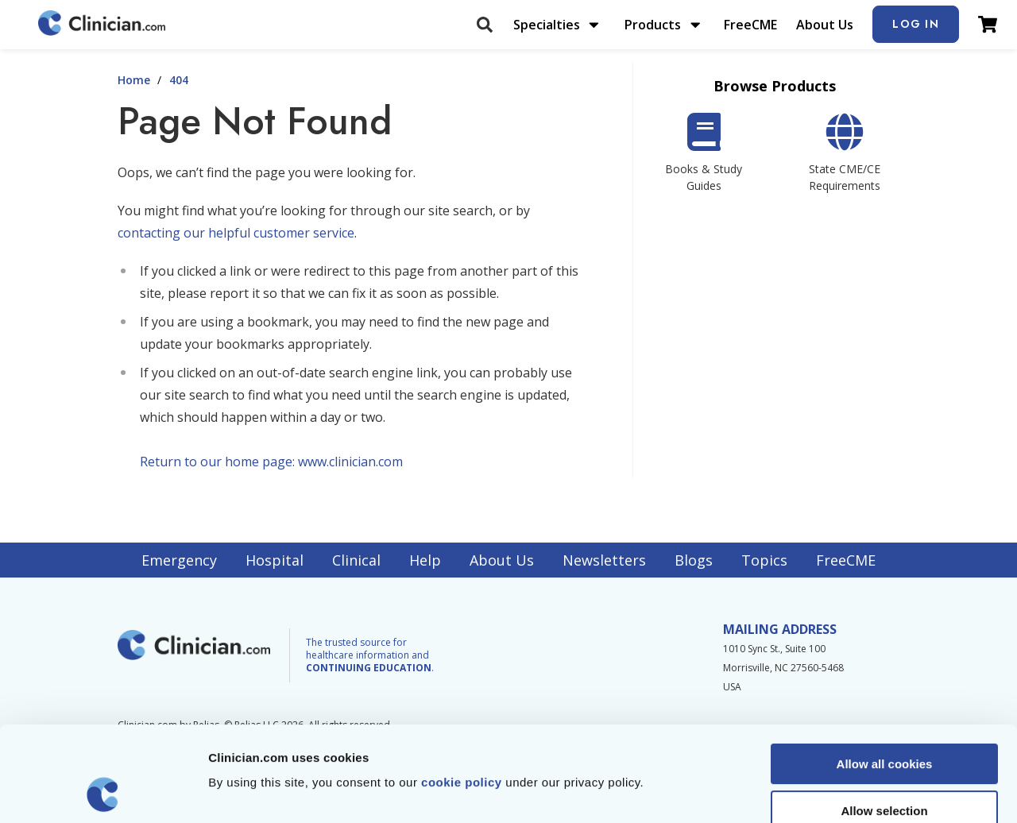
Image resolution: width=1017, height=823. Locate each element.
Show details (834, 791)
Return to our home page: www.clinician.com (271, 461)
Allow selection (884, 721)
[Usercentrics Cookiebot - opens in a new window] (102, 792)
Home (134, 79)
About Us (824, 24)
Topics (764, 560)
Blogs (694, 560)
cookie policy (461, 693)
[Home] (101, 24)
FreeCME (750, 24)
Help (425, 560)
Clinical (356, 560)
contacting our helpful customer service (236, 232)
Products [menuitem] (653, 24)
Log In (915, 24)
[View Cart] (987, 24)
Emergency (179, 560)
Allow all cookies (885, 675)
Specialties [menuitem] (546, 24)
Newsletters (604, 560)
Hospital (275, 560)
